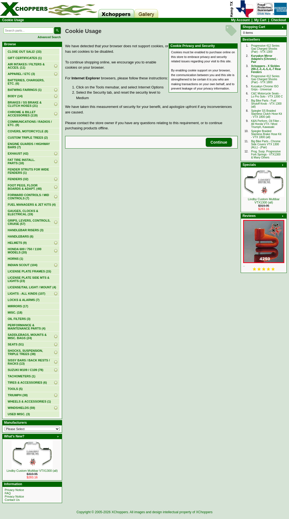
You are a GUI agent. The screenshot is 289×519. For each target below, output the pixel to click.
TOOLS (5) (15, 388)
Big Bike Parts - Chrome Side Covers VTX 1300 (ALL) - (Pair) (265, 144)
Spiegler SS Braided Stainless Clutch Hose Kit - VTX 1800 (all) (266, 113)
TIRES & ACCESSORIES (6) (27, 382)
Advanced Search (49, 37)
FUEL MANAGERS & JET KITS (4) (32, 204)
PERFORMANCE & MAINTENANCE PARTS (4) (26, 326)
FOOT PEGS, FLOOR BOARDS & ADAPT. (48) (25, 187)
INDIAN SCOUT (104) (22, 265)
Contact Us (12, 499)
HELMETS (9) (17, 242)
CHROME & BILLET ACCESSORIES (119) (23, 113)
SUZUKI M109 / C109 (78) (25, 370)
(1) (25, 58)
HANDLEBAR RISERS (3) (25, 230)
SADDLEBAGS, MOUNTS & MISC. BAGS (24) (27, 336)
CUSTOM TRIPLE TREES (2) (28, 137)
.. (244, 265)
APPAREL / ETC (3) (21, 74)
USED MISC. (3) (19, 414)
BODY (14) (15, 96)
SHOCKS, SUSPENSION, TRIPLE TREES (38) (25, 352)
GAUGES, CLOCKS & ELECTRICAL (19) (23, 212)
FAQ (8, 493)
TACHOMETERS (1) (21, 376)
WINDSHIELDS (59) (21, 407)
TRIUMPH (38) (18, 395)
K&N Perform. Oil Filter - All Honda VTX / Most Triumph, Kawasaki (266, 124)
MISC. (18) (15, 312)
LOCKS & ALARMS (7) (24, 300)
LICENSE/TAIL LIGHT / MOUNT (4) (32, 287)
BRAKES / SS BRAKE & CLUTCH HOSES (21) (24, 104)
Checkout (278, 20)
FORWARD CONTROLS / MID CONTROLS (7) (28, 196)
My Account (240, 20)
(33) (24, 51)
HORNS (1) (15, 258)
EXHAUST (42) (18, 153)
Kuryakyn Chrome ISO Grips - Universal (265, 88)
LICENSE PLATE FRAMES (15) (29, 271)
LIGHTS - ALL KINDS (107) (26, 293)
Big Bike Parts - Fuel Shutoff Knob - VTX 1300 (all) (266, 103)
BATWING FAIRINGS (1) (24, 89)
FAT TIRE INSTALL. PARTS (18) (21, 161)
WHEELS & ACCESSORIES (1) (29, 401)
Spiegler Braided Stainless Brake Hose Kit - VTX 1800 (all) (266, 134)
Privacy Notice (14, 490)
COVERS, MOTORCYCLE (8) (28, 131)
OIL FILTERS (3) (19, 318)
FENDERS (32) (18, 179)
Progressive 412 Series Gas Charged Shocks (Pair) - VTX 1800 (265, 79)
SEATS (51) (16, 344)
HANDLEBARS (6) (21, 236)
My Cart (260, 20)
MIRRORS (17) (18, 306)
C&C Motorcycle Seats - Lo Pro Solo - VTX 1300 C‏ (267, 95)
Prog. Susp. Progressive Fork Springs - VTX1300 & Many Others (266, 154)
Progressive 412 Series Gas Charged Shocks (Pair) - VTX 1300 (265, 48)
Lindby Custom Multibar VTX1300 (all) (32, 470)
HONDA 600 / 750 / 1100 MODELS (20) (24, 250)
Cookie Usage (13, 20)
